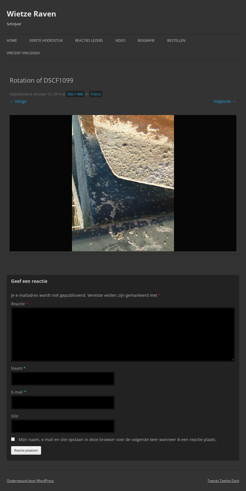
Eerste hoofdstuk (46, 40)
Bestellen (176, 40)
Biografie (146, 40)
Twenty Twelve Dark (223, 480)
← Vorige (18, 101)
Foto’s (96, 94)
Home (12, 40)
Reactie (19, 303)
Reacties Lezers (89, 40)
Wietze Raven (31, 14)
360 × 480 (75, 94)
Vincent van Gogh (23, 53)
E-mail (18, 392)
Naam (18, 368)
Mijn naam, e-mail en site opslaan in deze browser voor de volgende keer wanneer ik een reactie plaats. (118, 439)
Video (120, 40)
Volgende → (225, 101)
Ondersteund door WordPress (30, 480)
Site (14, 416)
